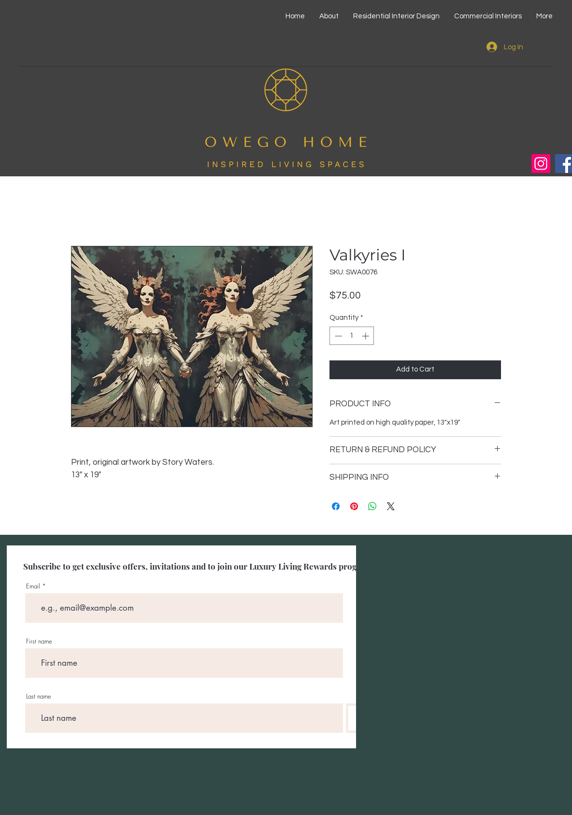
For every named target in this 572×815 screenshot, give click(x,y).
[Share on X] (391, 506)
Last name (38, 696)
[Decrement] (337, 336)
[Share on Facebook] (336, 506)
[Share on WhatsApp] (372, 506)
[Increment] (366, 336)
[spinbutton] (352, 336)
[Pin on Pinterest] (354, 506)
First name (39, 641)
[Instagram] (540, 163)
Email (33, 586)
